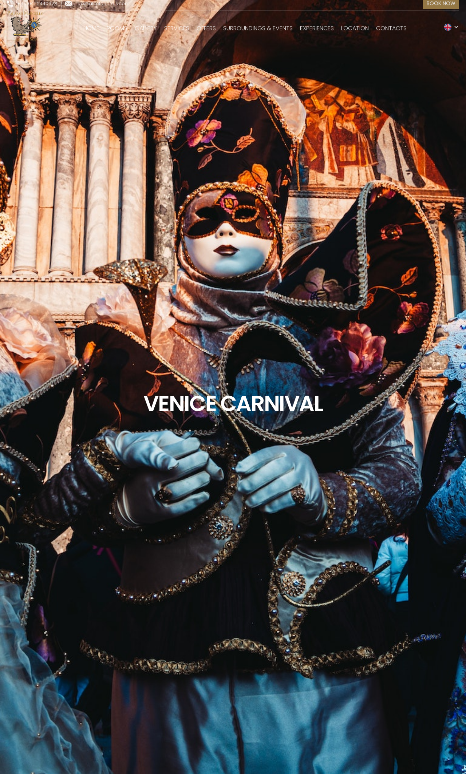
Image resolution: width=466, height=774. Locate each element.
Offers (206, 24)
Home (91, 24)
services (176, 24)
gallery (146, 24)
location (355, 24)
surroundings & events (258, 24)
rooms (117, 24)
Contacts (391, 24)
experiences (317, 24)
